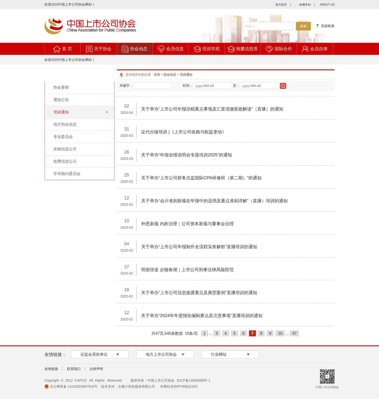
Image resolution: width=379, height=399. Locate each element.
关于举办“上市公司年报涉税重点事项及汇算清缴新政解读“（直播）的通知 (212, 109)
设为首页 (281, 4)
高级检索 (325, 26)
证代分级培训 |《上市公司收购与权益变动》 (183, 132)
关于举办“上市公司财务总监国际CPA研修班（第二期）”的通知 (201, 177)
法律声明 (96, 369)
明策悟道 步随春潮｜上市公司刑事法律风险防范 (187, 269)
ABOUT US (327, 4)
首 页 (67, 48)
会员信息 (175, 48)
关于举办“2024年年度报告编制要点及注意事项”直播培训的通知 (201, 315)
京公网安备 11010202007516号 (70, 386)
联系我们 (73, 369)
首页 (157, 74)
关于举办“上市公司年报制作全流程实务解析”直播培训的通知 (199, 246)
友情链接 (51, 369)
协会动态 (138, 48)
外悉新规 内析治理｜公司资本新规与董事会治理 (187, 223)
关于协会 (102, 48)
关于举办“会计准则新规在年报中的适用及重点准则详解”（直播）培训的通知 (214, 200)
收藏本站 (305, 4)
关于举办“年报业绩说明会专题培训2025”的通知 (186, 154)
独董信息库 (247, 48)
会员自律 (319, 48)
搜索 (303, 26)
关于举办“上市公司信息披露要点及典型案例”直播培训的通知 (199, 292)
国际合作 (283, 48)
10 (280, 333)
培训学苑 (211, 48)
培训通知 (186, 74)
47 (294, 333)
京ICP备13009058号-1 (193, 380)
